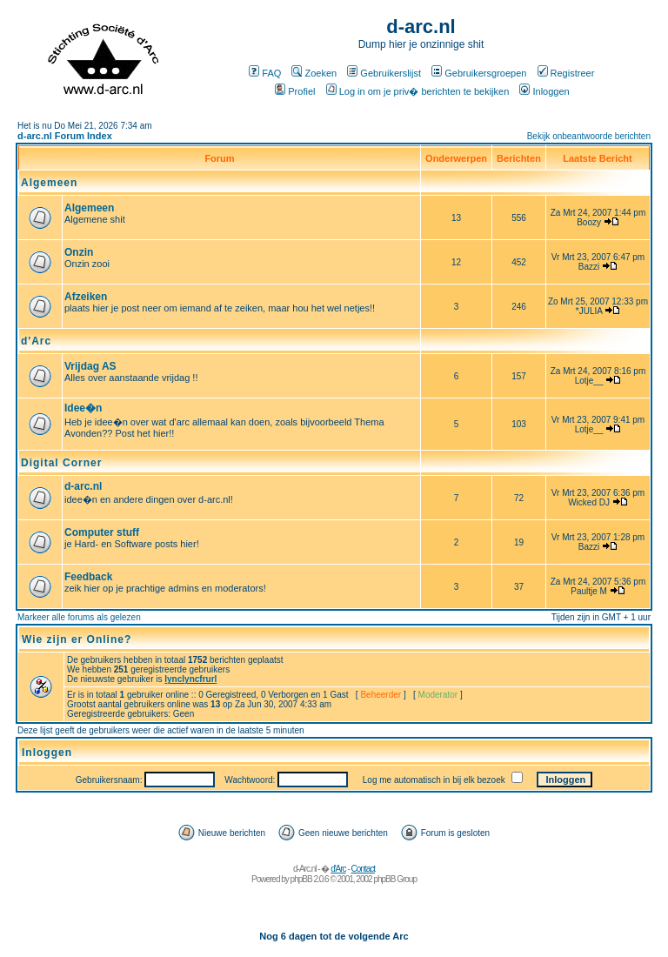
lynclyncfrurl (190, 679)
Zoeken (314, 73)
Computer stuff (101, 532)
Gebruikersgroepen (478, 73)
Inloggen (544, 91)
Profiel (295, 91)
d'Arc (36, 341)
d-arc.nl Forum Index (64, 135)
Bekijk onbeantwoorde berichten (589, 136)
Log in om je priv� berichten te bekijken (418, 91)
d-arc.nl (83, 486)
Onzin (78, 252)
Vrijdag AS (90, 366)
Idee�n (83, 408)
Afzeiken (85, 297)
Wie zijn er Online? (76, 639)
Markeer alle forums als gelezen (79, 617)
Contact (363, 868)
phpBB (301, 879)
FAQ (265, 73)
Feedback (88, 577)
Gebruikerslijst (384, 73)
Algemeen (49, 183)
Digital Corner (61, 463)
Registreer (566, 73)
